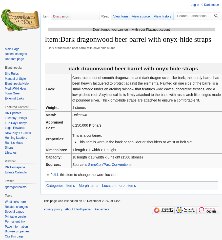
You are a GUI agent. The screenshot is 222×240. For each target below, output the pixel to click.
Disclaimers (101, 209)
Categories (55, 185)
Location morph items (119, 185)
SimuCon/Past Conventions (109, 165)
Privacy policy (53, 209)
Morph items (88, 185)
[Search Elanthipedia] (198, 15)
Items (70, 185)
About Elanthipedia (78, 209)
